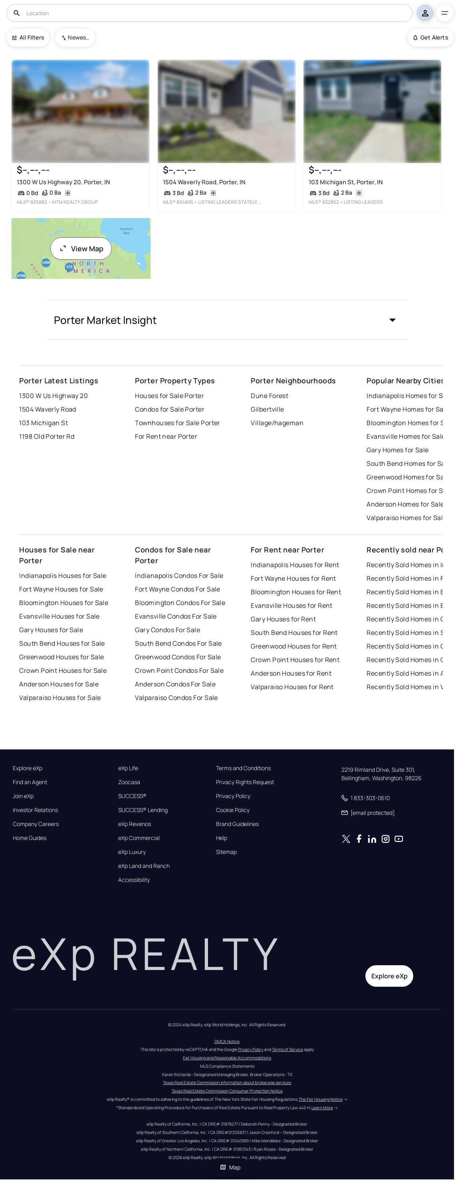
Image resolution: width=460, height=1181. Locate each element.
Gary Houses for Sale (51, 629)
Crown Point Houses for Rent (295, 659)
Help (221, 838)
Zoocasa (129, 782)
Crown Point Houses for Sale (63, 670)
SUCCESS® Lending (143, 810)
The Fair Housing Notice (321, 1099)
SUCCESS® (132, 796)
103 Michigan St (43, 422)
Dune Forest (269, 395)
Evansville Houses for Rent (291, 605)
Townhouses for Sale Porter (177, 422)
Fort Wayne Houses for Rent (293, 578)
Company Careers (36, 824)
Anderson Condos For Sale (175, 684)
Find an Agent (30, 782)
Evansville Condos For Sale (175, 616)
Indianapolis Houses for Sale (62, 575)
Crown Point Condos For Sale (179, 670)
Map (230, 1167)
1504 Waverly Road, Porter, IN (204, 182)
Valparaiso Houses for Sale (60, 697)
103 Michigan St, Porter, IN (346, 182)
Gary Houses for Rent (283, 619)
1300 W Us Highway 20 (53, 395)
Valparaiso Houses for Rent (292, 686)
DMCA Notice (227, 1041)
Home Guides (29, 838)
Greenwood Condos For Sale (178, 657)
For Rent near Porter (166, 436)
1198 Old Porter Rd (46, 436)
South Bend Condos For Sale (178, 643)
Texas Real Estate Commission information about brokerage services (227, 1082)
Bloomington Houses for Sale (63, 602)
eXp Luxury (132, 852)
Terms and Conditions (243, 768)
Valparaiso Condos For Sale (176, 697)
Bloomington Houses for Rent (296, 592)
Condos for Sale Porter (169, 409)
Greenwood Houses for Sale (61, 657)
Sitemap (226, 852)
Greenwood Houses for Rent (294, 646)
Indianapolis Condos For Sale (179, 575)
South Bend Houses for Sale (62, 643)
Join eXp (23, 796)
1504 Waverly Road (47, 409)
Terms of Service (287, 1049)
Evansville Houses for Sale (59, 616)
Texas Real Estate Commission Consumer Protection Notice (227, 1091)
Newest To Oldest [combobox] (78, 37)
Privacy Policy (233, 796)
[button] (227, 319)
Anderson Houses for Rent (291, 673)
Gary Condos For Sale (167, 629)
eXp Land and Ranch (144, 866)
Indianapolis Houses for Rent (295, 564)
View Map (81, 248)
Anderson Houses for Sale (59, 684)
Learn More (322, 1107)
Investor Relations (35, 810)
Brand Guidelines (237, 824)
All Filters (28, 37)
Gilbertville (267, 409)
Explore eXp (27, 768)
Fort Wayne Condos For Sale (177, 589)
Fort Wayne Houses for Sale (61, 589)
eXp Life (128, 768)
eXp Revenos (134, 824)
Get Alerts (430, 37)
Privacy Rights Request (245, 782)
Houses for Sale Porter (169, 395)
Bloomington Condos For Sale (180, 602)
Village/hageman (277, 422)
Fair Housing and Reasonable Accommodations (227, 1058)
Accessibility (134, 880)
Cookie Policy (233, 810)
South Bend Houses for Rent (294, 632)
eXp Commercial (139, 838)
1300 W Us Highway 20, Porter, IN (63, 182)
